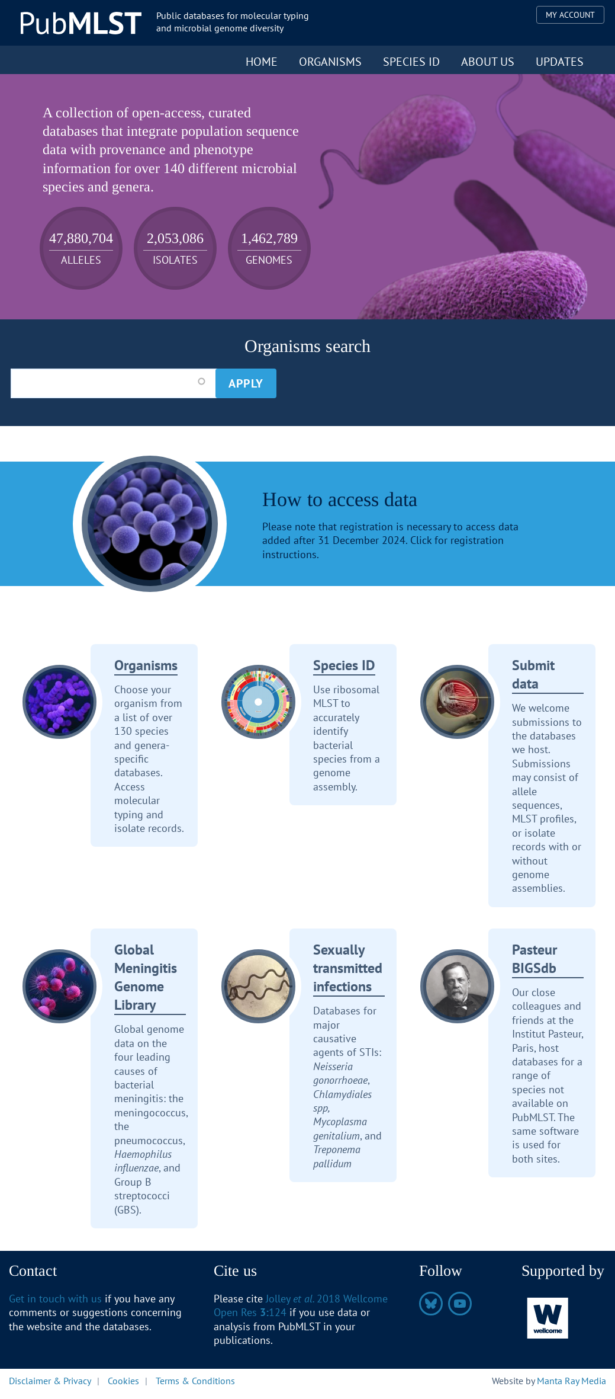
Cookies (123, 1381)
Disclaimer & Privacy (50, 1381)
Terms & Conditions (195, 1381)
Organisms (330, 61)
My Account (570, 14)
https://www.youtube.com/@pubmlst (460, 1303)
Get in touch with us (55, 1298)
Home (262, 61)
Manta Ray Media (571, 1381)
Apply (245, 383)
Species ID (411, 61)
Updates (560, 61)
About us (487, 61)
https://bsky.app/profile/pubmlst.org (431, 1303)
